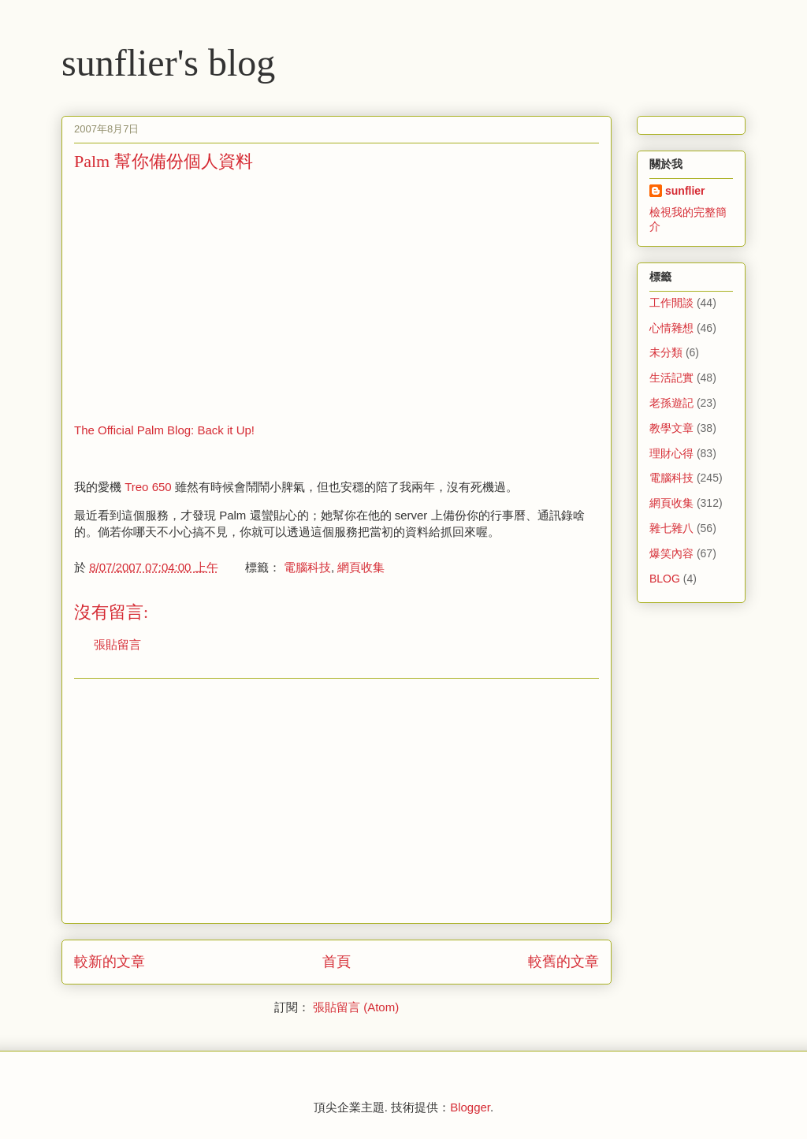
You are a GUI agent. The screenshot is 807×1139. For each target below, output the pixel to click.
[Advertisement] (206, 295)
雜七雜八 (671, 528)
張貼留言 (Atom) (356, 1007)
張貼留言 (117, 644)
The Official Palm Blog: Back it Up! (164, 430)
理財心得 (671, 453)
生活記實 (671, 377)
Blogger (470, 1107)
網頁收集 (361, 567)
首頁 (336, 962)
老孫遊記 (671, 402)
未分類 (665, 352)
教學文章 (671, 428)
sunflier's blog (168, 63)
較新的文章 (109, 962)
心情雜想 (671, 328)
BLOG (664, 578)
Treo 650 (148, 486)
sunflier (685, 190)
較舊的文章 (563, 962)
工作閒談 (671, 302)
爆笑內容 (671, 553)
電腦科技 (307, 567)
